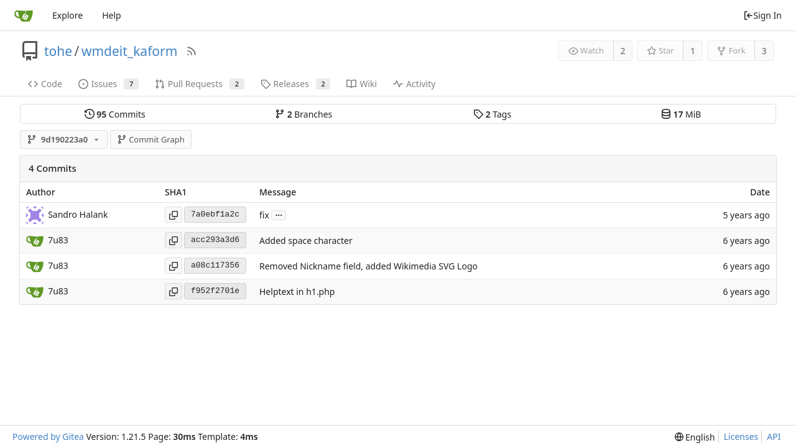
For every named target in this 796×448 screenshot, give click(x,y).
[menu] (695, 437)
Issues (108, 84)
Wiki (361, 84)
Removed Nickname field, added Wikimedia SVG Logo (368, 266)
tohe (58, 51)
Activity (414, 84)
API (773, 436)
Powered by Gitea (48, 436)
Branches (303, 114)
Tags (492, 114)
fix (264, 215)
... (278, 214)
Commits (115, 114)
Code (45, 84)
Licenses (741, 436)
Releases (296, 84)
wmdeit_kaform (129, 51)
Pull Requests (199, 84)
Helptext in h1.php (297, 291)
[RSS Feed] (191, 51)
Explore (67, 15)
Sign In (762, 15)
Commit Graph (151, 139)
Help (111, 15)
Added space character (306, 240)
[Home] (23, 15)
